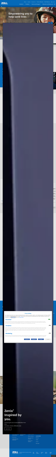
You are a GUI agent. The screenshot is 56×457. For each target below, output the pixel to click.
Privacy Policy (21, 317)
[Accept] (41, 339)
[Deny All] (34, 339)
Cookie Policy (13, 317)
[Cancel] (48, 339)
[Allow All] (27, 339)
